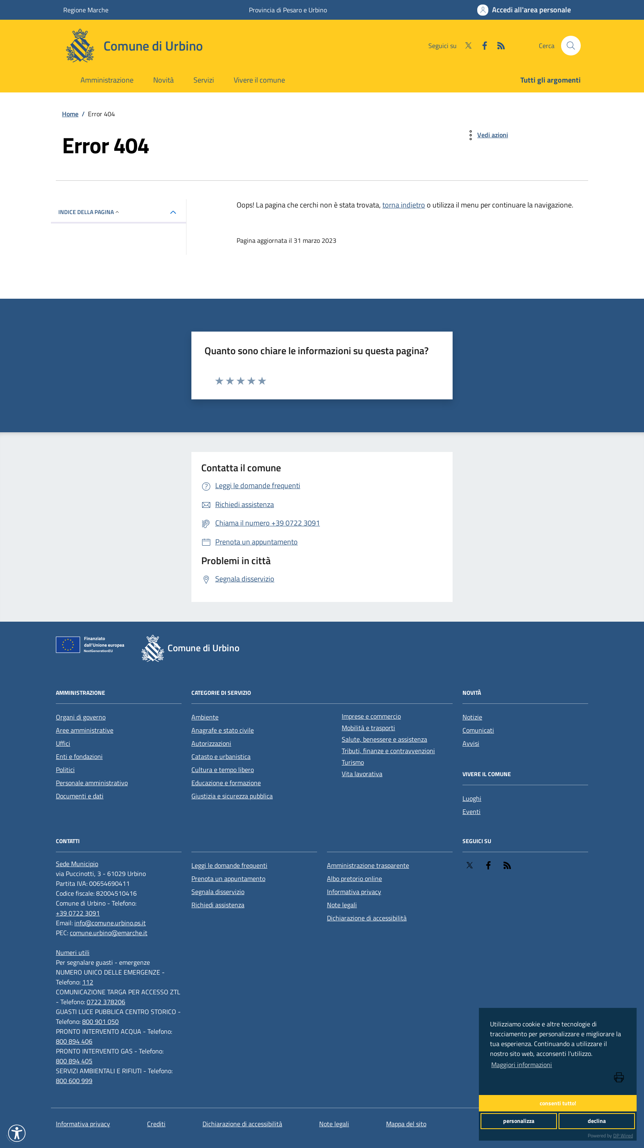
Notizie (472, 717)
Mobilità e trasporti (368, 728)
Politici (65, 770)
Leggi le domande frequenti (229, 865)
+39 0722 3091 (78, 913)
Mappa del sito (406, 1124)
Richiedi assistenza (217, 905)
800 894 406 (74, 1041)
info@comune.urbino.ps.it (110, 923)
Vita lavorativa (362, 774)
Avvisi (470, 743)
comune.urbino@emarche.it (108, 933)
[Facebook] (481, 46)
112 (87, 982)
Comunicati (478, 730)
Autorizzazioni (211, 743)
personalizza (518, 1120)
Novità (163, 79)
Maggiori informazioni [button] (521, 1065)
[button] (17, 1133)
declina (597, 1120)
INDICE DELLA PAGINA (89, 211)
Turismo (353, 762)
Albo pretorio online (354, 878)
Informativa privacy (354, 892)
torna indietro (403, 204)
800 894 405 (74, 1061)
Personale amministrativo (92, 783)
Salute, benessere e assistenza (384, 739)
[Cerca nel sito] (571, 45)
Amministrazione (106, 79)
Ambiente (204, 717)
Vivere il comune (259, 79)
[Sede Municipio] (77, 864)
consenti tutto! (558, 1103)
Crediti (156, 1124)
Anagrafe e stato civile (222, 730)
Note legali (342, 905)
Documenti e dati (80, 796)
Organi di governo (81, 717)
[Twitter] (465, 46)
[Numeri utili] (73, 952)
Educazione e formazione (226, 783)
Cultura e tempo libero (222, 770)
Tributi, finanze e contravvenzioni (388, 751)
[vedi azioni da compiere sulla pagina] (486, 135)
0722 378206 (106, 1002)
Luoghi (471, 798)
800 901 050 (100, 1021)
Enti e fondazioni (79, 756)
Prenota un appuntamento (228, 878)
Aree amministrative (84, 730)
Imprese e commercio (371, 716)
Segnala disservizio (217, 892)
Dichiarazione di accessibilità (367, 918)
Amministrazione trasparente (368, 865)
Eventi (471, 811)
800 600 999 (74, 1081)
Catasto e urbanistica (221, 756)
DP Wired (623, 1135)
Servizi (203, 79)
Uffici (63, 743)
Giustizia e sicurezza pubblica (232, 796)
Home (70, 114)
